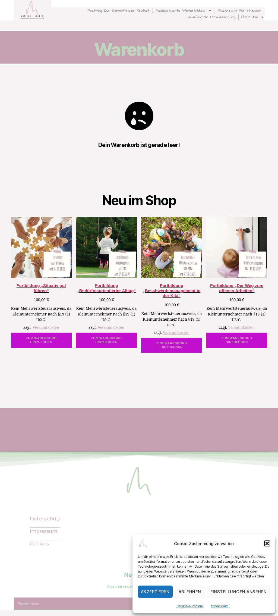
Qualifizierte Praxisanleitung (211, 17)
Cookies (39, 544)
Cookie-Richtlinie (189, 606)
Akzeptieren (155, 591)
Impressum (220, 606)
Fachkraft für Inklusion (239, 10)
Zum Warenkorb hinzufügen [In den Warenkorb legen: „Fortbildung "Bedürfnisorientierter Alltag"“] (106, 340)
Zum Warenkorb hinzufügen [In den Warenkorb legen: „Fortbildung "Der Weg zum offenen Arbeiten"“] (237, 340)
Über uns (252, 17)
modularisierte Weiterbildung (184, 10)
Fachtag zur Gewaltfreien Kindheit (118, 10)
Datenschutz (45, 519)
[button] (267, 543)
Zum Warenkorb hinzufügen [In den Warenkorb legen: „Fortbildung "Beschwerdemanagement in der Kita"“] (171, 345)
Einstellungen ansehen (238, 591)
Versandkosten (45, 327)
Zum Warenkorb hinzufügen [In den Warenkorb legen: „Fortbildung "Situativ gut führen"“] (41, 340)
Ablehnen (190, 591)
